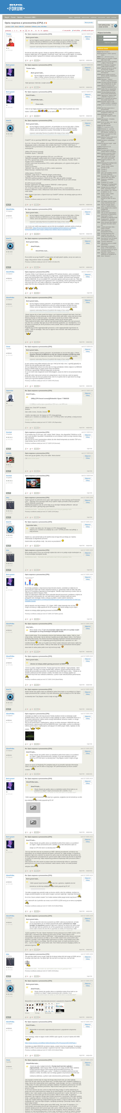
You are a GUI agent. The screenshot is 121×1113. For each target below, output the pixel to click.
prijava (70, 17)
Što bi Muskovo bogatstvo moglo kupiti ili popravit (108, 65)
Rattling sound (105, 211)
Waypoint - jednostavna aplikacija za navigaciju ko (108, 253)
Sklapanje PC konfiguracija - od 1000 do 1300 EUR (109, 184)
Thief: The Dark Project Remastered (107, 72)
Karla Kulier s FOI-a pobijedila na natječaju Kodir (109, 216)
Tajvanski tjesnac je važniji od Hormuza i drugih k (108, 68)
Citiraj (88, 39)
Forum (13, 17)
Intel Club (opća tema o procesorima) (108, 108)
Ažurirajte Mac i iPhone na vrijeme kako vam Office (108, 176)
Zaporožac (10, 390)
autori (108, 17)
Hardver (20, 17)
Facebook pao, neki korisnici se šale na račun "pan (108, 198)
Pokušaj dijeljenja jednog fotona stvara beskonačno (108, 92)
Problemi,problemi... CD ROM (108, 160)
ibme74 (8, 120)
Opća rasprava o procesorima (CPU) (37, 272)
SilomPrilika (10, 209)
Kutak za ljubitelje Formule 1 (108, 105)
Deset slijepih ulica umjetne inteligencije (109, 208)
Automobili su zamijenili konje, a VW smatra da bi (108, 247)
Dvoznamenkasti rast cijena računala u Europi (109, 250)
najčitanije (93, 17)
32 (26, 30)
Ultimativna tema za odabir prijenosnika (108, 244)
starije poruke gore (88, 30)
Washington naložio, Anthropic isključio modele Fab (108, 116)
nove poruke (101, 17)
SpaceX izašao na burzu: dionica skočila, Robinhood (109, 75)
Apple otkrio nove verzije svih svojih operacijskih (108, 157)
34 (31, 30)
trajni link (81, 60)
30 (20, 30)
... (18, 30)
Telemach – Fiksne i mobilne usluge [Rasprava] (108, 80)
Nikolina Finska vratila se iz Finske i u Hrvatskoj (109, 137)
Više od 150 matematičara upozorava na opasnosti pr (108, 213)
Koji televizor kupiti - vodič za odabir (108, 144)
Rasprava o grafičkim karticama (107, 179)
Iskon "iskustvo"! (106, 256)
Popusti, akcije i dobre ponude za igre (107, 166)
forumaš (9, 432)
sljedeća (45, 30)
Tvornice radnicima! (106, 241)
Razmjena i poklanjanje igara (108, 141)
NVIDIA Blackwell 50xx (107, 233)
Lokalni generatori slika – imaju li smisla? (108, 227)
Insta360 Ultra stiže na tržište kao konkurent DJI (108, 235)
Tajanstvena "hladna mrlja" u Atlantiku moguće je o (108, 96)
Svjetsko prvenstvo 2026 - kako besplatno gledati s (108, 154)
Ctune (8, 346)
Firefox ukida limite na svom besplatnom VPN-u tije (109, 112)
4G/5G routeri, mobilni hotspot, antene (107, 194)
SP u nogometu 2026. (107, 127)
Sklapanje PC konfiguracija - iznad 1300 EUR (109, 163)
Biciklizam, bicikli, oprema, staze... (108, 54)
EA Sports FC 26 (106, 146)
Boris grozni (10, 65)
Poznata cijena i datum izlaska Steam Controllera (108, 150)
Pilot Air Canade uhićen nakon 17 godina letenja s (108, 205)
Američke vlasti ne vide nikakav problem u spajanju (109, 102)
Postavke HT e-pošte (107, 182)
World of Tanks (105, 77)
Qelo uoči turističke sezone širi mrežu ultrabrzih (109, 173)
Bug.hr (7, 17)
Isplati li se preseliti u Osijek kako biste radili (109, 59)
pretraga (113, 17)
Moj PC (8, 204)
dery (8, 497)
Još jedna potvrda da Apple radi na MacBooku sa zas (109, 83)
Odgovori (88, 36)
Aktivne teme (103, 49)
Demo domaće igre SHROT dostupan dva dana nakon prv (109, 224)
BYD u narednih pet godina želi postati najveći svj (109, 99)
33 (28, 30)
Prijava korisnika (104, 33)
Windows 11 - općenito (107, 129)
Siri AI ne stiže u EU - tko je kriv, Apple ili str (109, 122)
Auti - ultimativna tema (107, 56)
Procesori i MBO (30, 17)
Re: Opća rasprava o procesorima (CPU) (38, 34)
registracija (77, 17)
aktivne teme (85, 17)
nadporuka (89, 60)
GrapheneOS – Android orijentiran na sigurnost (108, 219)
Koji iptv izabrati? (106, 125)
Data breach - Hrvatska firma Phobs (107, 119)
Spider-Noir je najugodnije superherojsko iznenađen (108, 89)
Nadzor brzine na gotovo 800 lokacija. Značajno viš (108, 131)
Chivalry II (104, 169)
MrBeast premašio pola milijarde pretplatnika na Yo (109, 86)
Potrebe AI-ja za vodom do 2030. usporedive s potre (108, 188)
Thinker (9, 34)
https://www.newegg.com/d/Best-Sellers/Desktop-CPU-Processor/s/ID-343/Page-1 (50, 1043)
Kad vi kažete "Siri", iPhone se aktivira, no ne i (109, 191)
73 (38, 30)
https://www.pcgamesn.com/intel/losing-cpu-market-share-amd (49, 48)
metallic (9, 453)
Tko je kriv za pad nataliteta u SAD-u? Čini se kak (109, 62)
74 (41, 30)
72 (35, 30)
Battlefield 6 (104, 148)
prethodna (8, 30)
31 (23, 30)
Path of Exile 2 (105, 51)
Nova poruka (89, 22)
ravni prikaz (76, 30)
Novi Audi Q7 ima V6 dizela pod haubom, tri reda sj (109, 239)
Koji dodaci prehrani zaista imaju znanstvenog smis (108, 202)
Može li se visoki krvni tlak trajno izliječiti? (108, 134)
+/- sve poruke (66, 30)
